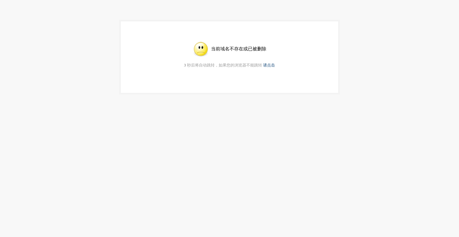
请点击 (269, 65)
